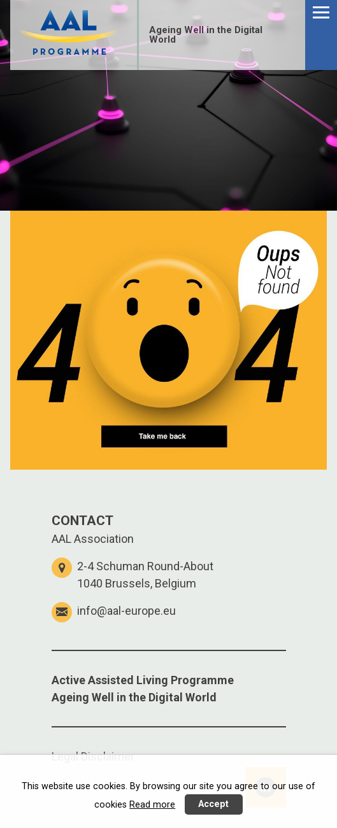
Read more (152, 804)
